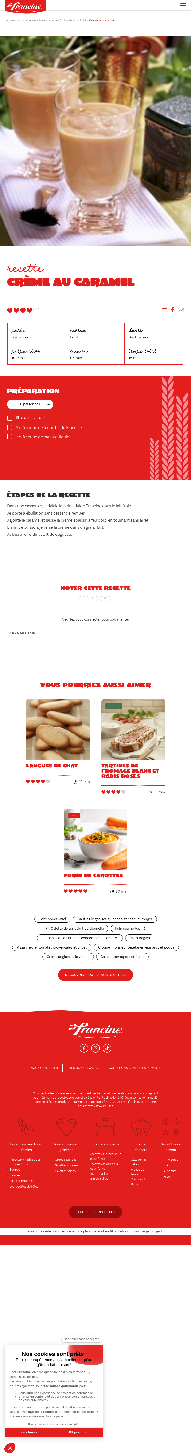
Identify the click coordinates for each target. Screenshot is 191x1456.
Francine (83, 1093)
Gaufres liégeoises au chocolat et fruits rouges (114, 919)
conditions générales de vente (135, 1068)
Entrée (114, 706)
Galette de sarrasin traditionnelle (77, 929)
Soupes (14, 1169)
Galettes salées (65, 1171)
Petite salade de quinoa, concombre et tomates (79, 938)
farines (102, 1093)
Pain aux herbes (127, 929)
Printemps (171, 1159)
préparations (120, 1093)
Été (166, 1165)
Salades (14, 1175)
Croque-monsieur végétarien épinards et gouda (136, 947)
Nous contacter (44, 1068)
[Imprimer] (164, 311)
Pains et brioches (21, 1181)
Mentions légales (83, 1068)
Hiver (167, 1176)
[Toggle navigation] (181, 5)
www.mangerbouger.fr (148, 1231)
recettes (89, 1106)
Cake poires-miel (52, 919)
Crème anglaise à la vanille (68, 957)
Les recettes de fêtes (23, 1186)
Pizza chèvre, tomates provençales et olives (52, 947)
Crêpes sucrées (65, 1159)
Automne (170, 1171)
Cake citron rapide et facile (122, 957)
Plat (74, 815)
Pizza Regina (140, 938)
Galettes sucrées (66, 1165)
